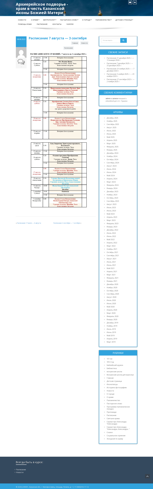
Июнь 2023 (111, 211)
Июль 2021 (111, 262)
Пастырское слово (69, 20)
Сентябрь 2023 (113, 201)
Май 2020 (111, 307)
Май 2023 (111, 214)
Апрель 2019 (112, 339)
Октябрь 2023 (112, 198)
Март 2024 (111, 182)
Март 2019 (111, 342)
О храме (35, 20)
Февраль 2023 (112, 223)
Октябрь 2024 (112, 159)
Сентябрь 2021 (113, 255)
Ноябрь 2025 (112, 121)
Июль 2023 (111, 207)
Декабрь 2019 (112, 323)
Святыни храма (113, 418)
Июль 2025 (111, 131)
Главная (75, 43)
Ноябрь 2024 (112, 156)
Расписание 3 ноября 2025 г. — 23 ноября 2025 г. (120, 75)
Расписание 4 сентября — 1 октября (66, 223)
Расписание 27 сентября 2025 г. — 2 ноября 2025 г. (120, 80)
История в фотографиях (117, 387)
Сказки (110, 432)
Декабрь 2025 (112, 118)
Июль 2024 (111, 169)
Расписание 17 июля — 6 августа (29, 223)
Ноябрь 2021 (112, 249)
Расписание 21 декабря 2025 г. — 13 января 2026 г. (120, 59)
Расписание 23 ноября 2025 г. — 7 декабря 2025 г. (120, 70)
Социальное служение (116, 435)
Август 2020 (111, 297)
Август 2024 (111, 166)
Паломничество (104, 20)
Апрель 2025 (112, 140)
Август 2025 (111, 127)
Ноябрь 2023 (112, 195)
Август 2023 (111, 204)
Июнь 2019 (111, 332)
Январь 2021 (112, 281)
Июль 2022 (111, 233)
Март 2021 (111, 275)
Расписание (42, 24)
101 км (109, 359)
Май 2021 (111, 268)
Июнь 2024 (111, 172)
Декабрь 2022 (112, 230)
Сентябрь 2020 (113, 294)
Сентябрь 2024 (113, 163)
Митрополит (49, 20)
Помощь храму (25, 24)
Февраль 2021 (112, 278)
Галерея (69, 24)
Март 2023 (111, 220)
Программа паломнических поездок (118, 408)
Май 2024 (111, 175)
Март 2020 (111, 313)
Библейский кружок (115, 365)
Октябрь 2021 (112, 252)
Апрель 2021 (112, 271)
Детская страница (124, 20)
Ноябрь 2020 (112, 287)
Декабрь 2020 (112, 284)
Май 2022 (111, 239)
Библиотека (112, 368)
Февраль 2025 (112, 147)
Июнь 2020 (111, 303)
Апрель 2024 (112, 179)
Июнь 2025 (111, 134)
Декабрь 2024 (112, 153)
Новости (22, 20)
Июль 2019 (111, 329)
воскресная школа (114, 371)
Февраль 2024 (112, 185)
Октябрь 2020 (112, 291)
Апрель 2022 (112, 243)
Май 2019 (111, 335)
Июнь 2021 (111, 265)
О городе (87, 20)
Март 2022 (111, 246)
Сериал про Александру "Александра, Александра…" (118, 428)
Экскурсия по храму (115, 439)
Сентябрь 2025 (113, 124)
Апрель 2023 (112, 217)
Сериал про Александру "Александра (116, 423)
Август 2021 (111, 259)
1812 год (110, 362)
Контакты (56, 24)
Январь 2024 (112, 188)
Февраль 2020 (112, 316)
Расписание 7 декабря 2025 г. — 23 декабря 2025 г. (120, 64)
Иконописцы (112, 384)
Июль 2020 (111, 300)
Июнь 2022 (111, 236)
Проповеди (111, 412)
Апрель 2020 (112, 310)
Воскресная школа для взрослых (120, 375)
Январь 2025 (112, 150)
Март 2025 (111, 143)
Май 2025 (111, 137)
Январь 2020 (112, 319)
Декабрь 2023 (112, 191)
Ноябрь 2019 (112, 326)
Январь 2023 (112, 227)
